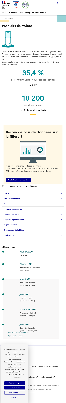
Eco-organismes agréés (13, 209)
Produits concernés (12, 198)
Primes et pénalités (11, 214)
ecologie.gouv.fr (47, 377)
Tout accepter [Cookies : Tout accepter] (15, 383)
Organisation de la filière (14, 230)
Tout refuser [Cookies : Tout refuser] (15, 387)
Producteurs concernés (13, 203)
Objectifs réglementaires (14, 219)
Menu (63, 3)
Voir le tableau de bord (17, 180)
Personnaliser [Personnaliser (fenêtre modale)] (14, 392)
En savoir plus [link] (14, 397)
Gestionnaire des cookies (51, 386)
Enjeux (6, 193)
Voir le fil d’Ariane (7, 18)
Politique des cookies (34, 386)
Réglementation (10, 224)
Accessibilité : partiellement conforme (39, 390)
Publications (9, 235)
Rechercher (57, 3)
